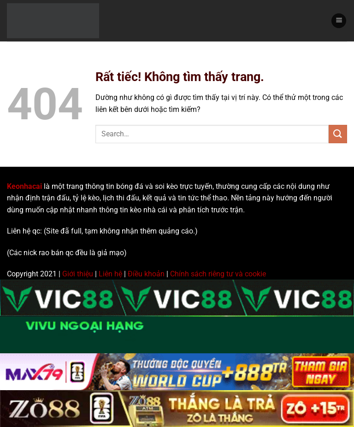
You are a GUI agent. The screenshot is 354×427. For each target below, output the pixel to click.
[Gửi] (338, 134)
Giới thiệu (77, 273)
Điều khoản (146, 273)
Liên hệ (110, 273)
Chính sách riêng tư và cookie (218, 273)
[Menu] (338, 21)
